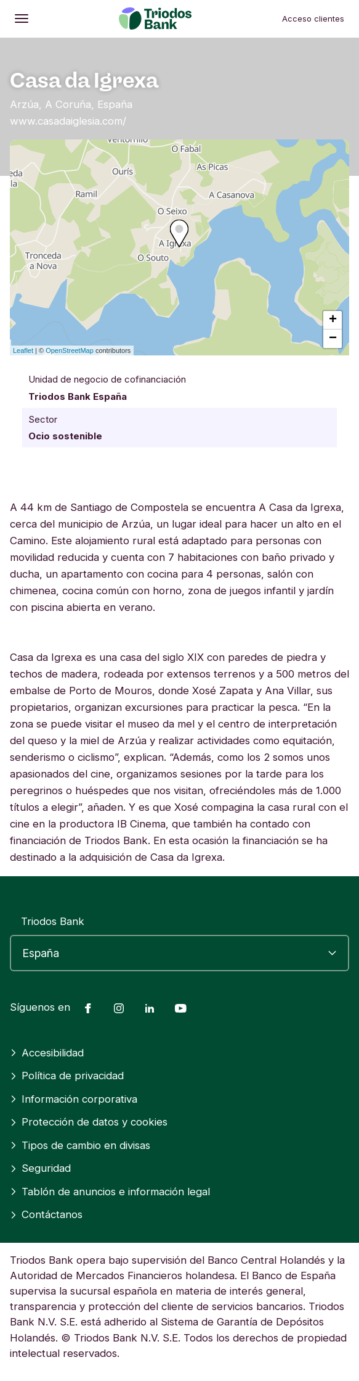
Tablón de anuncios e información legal (110, 1191)
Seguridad (40, 1168)
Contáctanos (46, 1214)
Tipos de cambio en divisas (80, 1145)
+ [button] (333, 320)
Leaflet (23, 350)
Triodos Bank (52, 921)
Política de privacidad (67, 1075)
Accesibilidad (47, 1053)
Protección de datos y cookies (88, 1122)
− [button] (333, 339)
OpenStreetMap (70, 350)
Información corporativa (73, 1099)
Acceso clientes (313, 18)
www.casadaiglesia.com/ (68, 121)
